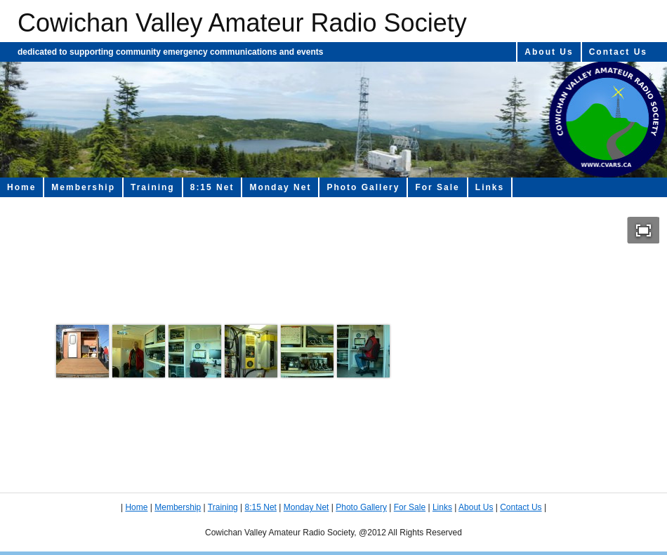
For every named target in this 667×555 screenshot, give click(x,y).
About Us (548, 52)
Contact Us (618, 52)
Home (21, 187)
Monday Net (280, 187)
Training (153, 187)
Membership (83, 187)
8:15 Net (212, 187)
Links (489, 187)
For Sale (437, 187)
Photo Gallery (362, 187)
